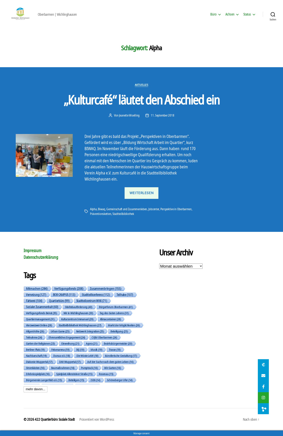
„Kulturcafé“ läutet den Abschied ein (141, 99)
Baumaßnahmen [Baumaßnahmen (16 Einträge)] (62, 368)
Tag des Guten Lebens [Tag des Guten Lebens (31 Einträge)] (114, 313)
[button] (263, 408)
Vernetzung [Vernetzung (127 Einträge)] (36, 295)
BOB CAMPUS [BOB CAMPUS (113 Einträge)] (64, 295)
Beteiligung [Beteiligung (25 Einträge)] (119, 331)
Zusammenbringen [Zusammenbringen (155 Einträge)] (105, 288)
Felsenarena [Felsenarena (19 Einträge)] (60, 350)
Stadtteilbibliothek (123, 214)
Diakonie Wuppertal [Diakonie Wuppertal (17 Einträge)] (39, 362)
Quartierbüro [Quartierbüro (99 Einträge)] (59, 301)
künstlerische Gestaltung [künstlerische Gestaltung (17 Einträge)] (121, 356)
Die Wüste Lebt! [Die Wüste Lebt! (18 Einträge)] (87, 356)
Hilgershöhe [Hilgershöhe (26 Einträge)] (35, 331)
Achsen (229, 14)
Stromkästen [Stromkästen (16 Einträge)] (35, 368)
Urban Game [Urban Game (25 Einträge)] (60, 331)
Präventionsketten (100, 214)
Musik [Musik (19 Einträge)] (96, 350)
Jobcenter (153, 209)
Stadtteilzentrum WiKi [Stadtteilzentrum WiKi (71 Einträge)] (91, 301)
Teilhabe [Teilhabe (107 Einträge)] (125, 295)
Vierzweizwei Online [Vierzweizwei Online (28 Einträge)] (39, 325)
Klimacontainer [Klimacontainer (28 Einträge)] (110, 319)
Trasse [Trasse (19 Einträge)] (114, 350)
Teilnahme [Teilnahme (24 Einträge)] (34, 337)
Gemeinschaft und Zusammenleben (126, 209)
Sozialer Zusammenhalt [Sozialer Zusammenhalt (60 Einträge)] (42, 307)
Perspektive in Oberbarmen (176, 209)
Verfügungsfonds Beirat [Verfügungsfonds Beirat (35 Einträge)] (41, 313)
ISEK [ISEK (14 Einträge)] (95, 380)
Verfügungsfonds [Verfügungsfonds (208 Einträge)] (68, 288)
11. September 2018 (162, 115)
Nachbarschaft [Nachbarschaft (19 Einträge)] (36, 356)
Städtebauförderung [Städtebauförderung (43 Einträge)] (78, 307)
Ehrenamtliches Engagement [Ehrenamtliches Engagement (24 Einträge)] (67, 337)
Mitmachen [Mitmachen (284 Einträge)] (37, 288)
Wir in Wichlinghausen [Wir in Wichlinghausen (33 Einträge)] (78, 313)
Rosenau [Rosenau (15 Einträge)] (106, 374)
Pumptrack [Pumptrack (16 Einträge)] (89, 368)
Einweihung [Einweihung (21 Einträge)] (70, 343)
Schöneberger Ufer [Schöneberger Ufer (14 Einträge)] (119, 380)
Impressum (32, 250)
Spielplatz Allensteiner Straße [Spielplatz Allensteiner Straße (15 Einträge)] (74, 374)
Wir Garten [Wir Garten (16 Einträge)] (112, 368)
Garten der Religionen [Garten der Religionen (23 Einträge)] (40, 343)
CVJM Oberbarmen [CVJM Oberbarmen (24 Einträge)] (104, 337)
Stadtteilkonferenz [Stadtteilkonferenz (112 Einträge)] (96, 295)
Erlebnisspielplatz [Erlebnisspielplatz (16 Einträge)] (38, 374)
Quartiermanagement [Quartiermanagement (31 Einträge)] (40, 319)
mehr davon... (35, 389)
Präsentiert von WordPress (96, 419)
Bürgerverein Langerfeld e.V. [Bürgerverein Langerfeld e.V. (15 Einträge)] (44, 380)
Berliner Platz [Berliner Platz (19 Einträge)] (35, 350)
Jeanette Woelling (129, 115)
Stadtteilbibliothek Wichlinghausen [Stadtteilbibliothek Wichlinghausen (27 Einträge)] (80, 325)
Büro (213, 14)
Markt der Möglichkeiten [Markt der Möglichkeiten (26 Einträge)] (124, 325)
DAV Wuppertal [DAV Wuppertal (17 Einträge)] (70, 362)
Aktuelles (141, 85)
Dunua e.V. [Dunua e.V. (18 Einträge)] (61, 356)
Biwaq (101, 209)
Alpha (93, 209)
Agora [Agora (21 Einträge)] (91, 343)
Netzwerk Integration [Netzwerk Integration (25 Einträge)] (90, 331)
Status (247, 14)
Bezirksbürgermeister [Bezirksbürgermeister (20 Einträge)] (118, 343)
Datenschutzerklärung (41, 257)
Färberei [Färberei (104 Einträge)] (34, 301)
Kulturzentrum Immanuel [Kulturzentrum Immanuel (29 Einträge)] (77, 319)
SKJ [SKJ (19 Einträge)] (80, 350)
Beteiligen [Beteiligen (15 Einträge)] (76, 380)
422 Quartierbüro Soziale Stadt (55, 419)
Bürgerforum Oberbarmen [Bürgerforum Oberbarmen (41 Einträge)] (116, 307)
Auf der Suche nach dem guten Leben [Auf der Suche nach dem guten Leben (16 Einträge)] (110, 362)
